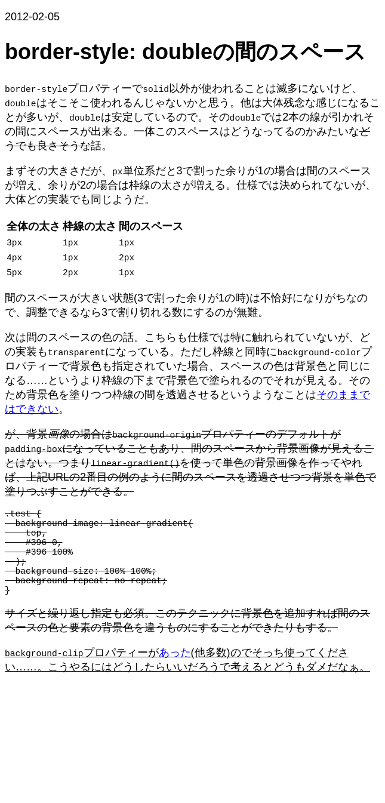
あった (174, 674)
